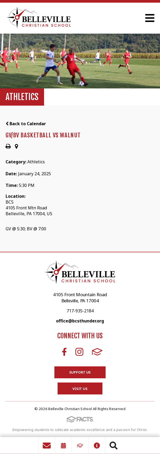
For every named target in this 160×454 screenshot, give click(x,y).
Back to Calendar (26, 124)
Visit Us (80, 388)
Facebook (64, 352)
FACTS (97, 352)
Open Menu (149, 18)
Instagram (79, 352)
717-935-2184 (80, 311)
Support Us (80, 372)
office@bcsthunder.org (80, 321)
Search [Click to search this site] (114, 445)
